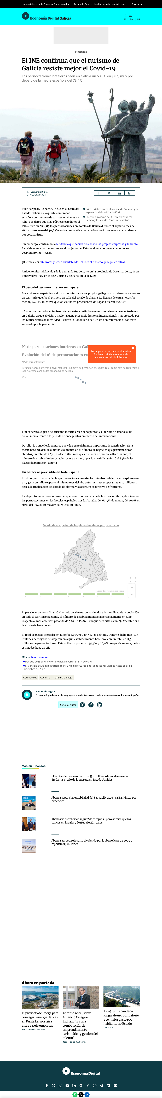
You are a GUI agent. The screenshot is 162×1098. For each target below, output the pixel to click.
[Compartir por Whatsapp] (130, 193)
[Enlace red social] (46, 1086)
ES (125, 19)
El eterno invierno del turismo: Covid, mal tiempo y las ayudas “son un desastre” (109, 218)
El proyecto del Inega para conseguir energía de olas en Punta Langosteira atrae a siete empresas (40, 1019)
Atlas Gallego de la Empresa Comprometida (47, 4)
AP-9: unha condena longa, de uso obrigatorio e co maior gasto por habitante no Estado (121, 1017)
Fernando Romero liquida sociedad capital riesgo (100, 4)
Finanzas (81, 52)
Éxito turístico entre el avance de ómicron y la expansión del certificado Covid (112, 211)
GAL (132, 19)
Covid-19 (45, 677)
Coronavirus (30, 677)
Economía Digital (39, 191)
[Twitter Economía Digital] (109, 193)
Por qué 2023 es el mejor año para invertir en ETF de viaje (58, 661)
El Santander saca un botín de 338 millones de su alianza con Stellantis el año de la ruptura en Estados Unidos (89, 777)
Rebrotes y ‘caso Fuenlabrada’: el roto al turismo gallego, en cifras (83, 262)
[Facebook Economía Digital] (99, 193)
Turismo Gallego (63, 677)
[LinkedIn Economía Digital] (119, 193)
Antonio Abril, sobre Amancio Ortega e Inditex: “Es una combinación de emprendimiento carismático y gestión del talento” (80, 1025)
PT (138, 19)
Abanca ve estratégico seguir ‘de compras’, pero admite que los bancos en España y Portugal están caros (91, 820)
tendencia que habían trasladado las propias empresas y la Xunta (97, 244)
